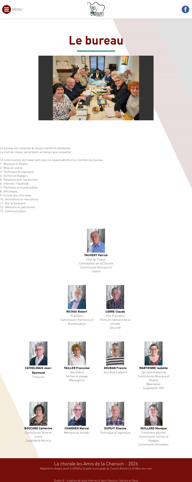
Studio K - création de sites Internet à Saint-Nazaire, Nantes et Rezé (96, 480)
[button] (150, 59)
